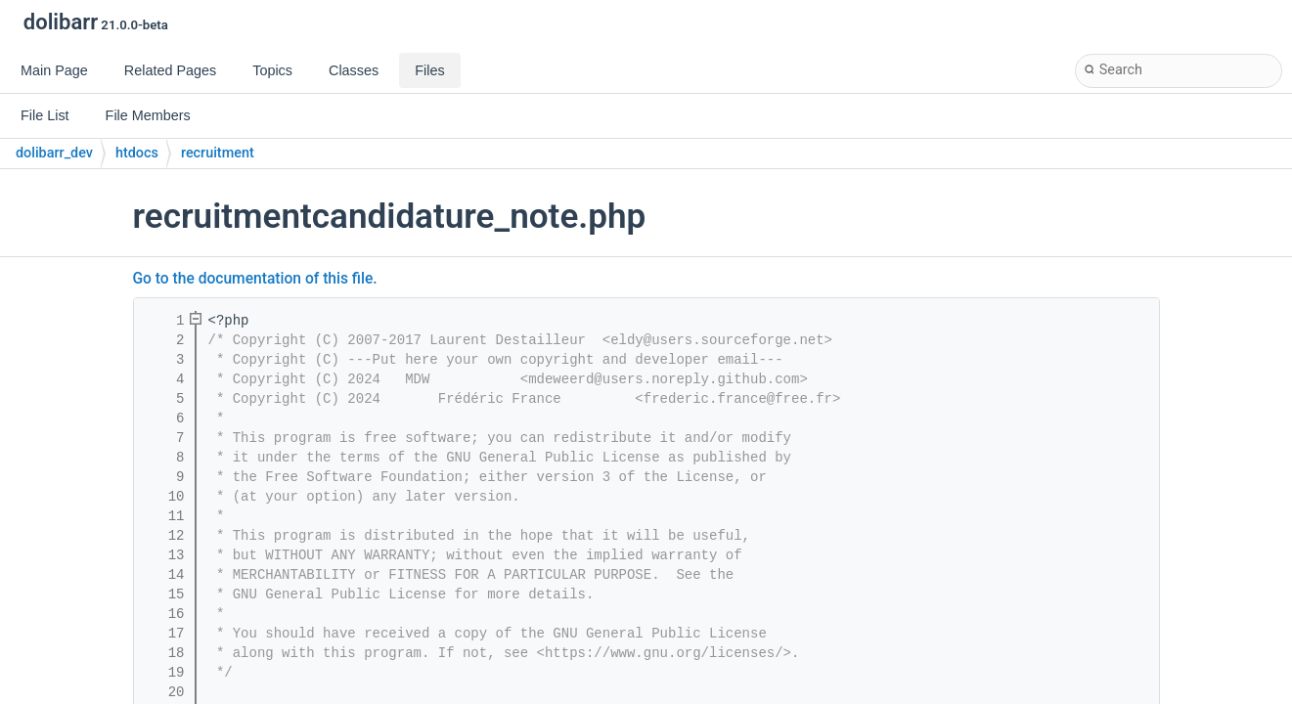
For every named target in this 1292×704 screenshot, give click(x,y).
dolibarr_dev (54, 153)
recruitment (217, 153)
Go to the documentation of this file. (255, 278)
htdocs (136, 153)
